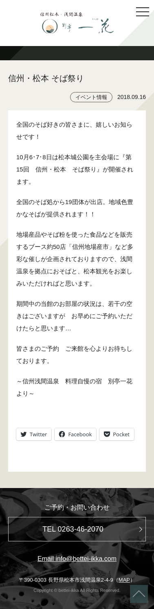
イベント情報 (91, 97)
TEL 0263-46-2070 (72, 529)
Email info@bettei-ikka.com (77, 558)
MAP (124, 580)
